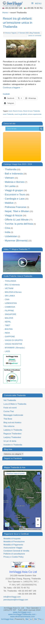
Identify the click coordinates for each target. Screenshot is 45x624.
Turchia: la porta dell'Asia (19, 223)
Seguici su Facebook (13, 458)
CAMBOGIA (10, 307)
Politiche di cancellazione (14, 554)
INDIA (7, 333)
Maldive (9, 202)
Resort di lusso (17, 111)
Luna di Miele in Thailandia (14, 404)
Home (5, 12)
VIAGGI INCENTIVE (13, 344)
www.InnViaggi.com (22, 612)
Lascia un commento (34, 35)
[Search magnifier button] (41, 129)
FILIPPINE (9, 311)
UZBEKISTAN (11, 303)
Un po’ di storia (9, 441)
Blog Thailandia (35, 33)
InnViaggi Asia (7, 619)
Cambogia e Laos (15, 198)
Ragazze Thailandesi (12, 434)
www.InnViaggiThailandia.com (21, 614)
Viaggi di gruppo (14, 190)
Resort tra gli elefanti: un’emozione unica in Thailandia (17, 22)
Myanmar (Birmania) (16, 240)
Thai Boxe (7, 419)
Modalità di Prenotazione (14, 542)
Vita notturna (8, 426)
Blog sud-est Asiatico (12, 422)
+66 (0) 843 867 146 (14, 8)
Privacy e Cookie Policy (13, 557)
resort (10, 111)
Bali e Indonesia (14, 173)
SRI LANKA (10, 296)
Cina (7, 228)
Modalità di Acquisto (12, 539)
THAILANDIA (10, 281)
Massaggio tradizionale (13, 415)
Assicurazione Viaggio (12, 548)
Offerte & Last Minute (17, 219)
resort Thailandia (8, 114)
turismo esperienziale (34, 114)
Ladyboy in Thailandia (12, 430)
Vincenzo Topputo (10, 33)
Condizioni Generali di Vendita (16, 551)
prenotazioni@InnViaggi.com (15, 600)
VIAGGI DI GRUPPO (14, 340)
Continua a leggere (13, 87)
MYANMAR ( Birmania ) (15, 348)
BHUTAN (9, 329)
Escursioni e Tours (15, 194)
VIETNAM (9, 288)
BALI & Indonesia (12, 285)
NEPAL (8, 322)
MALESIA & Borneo (13, 292)
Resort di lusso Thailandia (31, 111)
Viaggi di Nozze (13, 215)
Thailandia (10, 169)
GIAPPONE (10, 337)
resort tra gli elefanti (20, 114)
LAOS (7, 351)
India (7, 232)
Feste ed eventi (10, 408)
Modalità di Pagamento (13, 545)
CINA (7, 299)
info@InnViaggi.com (12, 597)
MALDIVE (9, 318)
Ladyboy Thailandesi (12, 437)
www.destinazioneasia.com (22, 616)
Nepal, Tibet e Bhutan (17, 211)
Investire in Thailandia (12, 445)
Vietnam (9, 177)
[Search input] (23, 129)
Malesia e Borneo (14, 182)
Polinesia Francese (15, 207)
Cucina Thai (8, 411)
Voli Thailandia (9, 400)
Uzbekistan (11, 236)
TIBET (7, 325)
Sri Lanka (10, 186)
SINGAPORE (10, 314)
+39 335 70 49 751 (35, 8)
